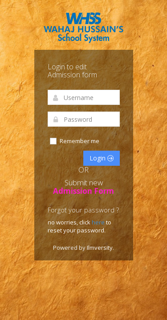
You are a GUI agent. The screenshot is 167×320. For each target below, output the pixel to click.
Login (102, 158)
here (99, 222)
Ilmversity (100, 248)
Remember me (74, 141)
